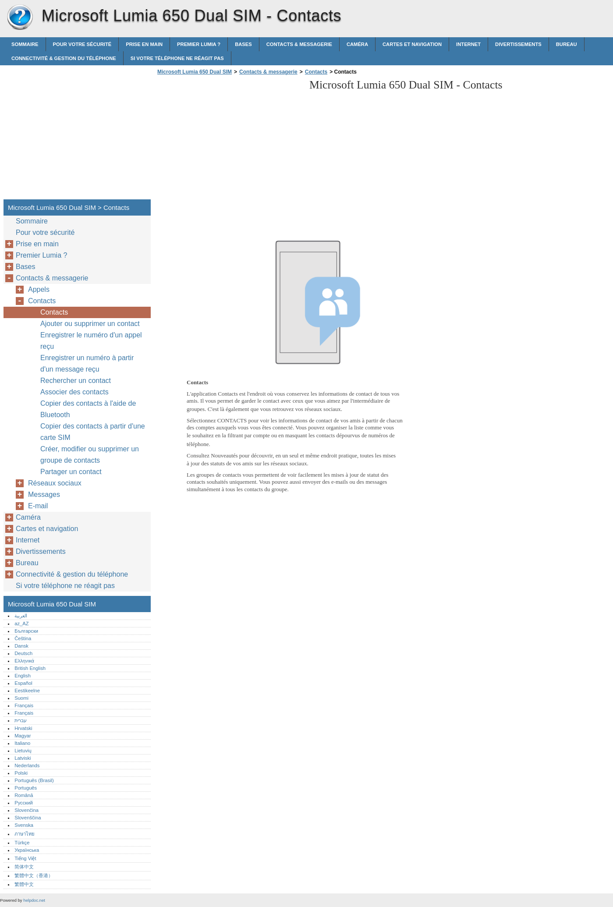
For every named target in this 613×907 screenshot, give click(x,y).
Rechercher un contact (75, 380)
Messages (44, 494)
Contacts (316, 72)
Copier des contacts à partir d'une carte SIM (92, 431)
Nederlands (26, 765)
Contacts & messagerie (299, 44)
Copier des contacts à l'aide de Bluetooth (88, 409)
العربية (20, 615)
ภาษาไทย (24, 833)
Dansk (21, 645)
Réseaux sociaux (54, 483)
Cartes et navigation (412, 44)
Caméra (357, 44)
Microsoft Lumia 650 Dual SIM (20, 17)
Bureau (566, 44)
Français (23, 705)
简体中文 (24, 866)
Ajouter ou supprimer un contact (90, 323)
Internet (468, 44)
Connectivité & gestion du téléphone (63, 58)
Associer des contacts (74, 392)
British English (30, 668)
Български (26, 631)
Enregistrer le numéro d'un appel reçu (91, 340)
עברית (20, 720)
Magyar (22, 735)
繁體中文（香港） (33, 875)
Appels (39, 289)
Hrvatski (23, 728)
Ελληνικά (24, 660)
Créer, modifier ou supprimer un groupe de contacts (89, 454)
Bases (243, 44)
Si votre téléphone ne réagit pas (177, 58)
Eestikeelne (27, 690)
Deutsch (23, 653)
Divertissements (518, 44)
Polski (21, 773)
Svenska (23, 825)
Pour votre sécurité (82, 44)
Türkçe (21, 842)
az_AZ (21, 623)
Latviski (22, 758)
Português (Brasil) (34, 780)
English (22, 675)
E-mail (38, 506)
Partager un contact (71, 471)
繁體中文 (24, 884)
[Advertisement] (228, 139)
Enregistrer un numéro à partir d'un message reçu (87, 363)
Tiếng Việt (25, 858)
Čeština (22, 638)
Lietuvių (23, 750)
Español (23, 683)
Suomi (21, 698)
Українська (26, 850)
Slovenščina (27, 817)
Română (23, 795)
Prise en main (144, 44)
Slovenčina (26, 810)
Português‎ (25, 787)
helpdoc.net (34, 900)
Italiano (22, 743)
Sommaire (25, 44)
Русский (23, 802)
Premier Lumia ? (198, 44)
